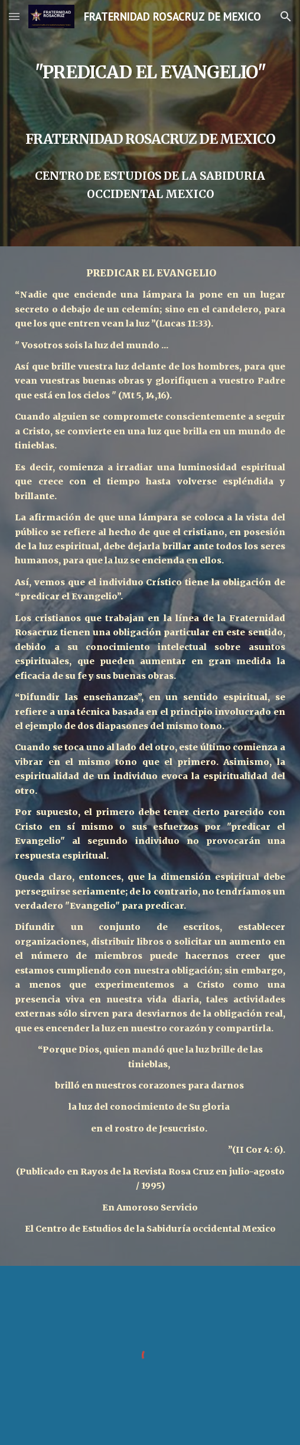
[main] (149, 123)
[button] (14, 16)
